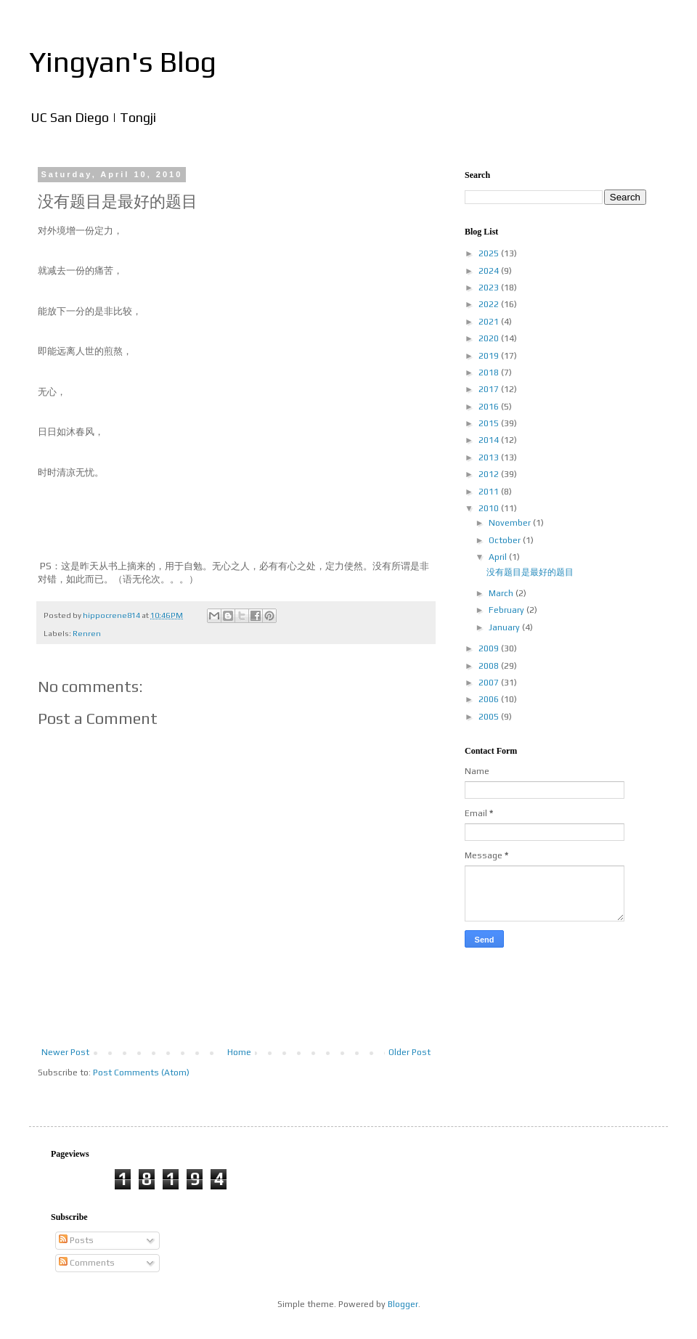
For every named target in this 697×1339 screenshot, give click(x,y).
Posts (76, 1240)
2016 (489, 407)
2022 (489, 304)
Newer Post (65, 1052)
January (505, 627)
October (506, 540)
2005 (489, 717)
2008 (489, 666)
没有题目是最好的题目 (530, 572)
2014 (489, 440)
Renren (87, 633)
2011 (489, 492)
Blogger (403, 1304)
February (507, 610)
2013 (489, 457)
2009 (489, 648)
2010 (489, 508)
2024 (489, 271)
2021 (489, 322)
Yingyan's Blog (122, 61)
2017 (489, 389)
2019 (489, 356)
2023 (489, 287)
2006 (489, 699)
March (502, 593)
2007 (489, 682)
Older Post (409, 1052)
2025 (489, 253)
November (511, 523)
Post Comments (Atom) (141, 1072)
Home (239, 1052)
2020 (489, 338)
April (499, 557)
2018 (489, 372)
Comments (87, 1263)
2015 (489, 423)
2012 (489, 474)
